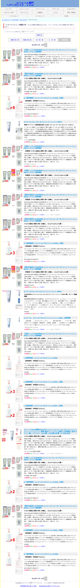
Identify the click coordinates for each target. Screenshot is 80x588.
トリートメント (40, 9)
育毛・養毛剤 (71, 12)
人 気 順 (52, 40)
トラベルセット (14, 16)
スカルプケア (71, 9)
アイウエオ (15, 20)
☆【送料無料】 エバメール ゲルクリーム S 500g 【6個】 (44, 98)
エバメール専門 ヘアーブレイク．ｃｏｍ (20, 4)
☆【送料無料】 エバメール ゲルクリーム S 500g (41, 554)
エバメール (23, 20)
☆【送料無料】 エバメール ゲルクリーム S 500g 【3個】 (44, 243)
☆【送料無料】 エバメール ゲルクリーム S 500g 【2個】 (44, 482)
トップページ (6, 20)
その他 (66, 16)
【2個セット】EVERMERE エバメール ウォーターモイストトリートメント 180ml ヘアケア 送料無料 (50, 50)
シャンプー (8, 9)
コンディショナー (24, 9)
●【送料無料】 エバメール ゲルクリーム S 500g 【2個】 (43, 405)
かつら (56, 12)
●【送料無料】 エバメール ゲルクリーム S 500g (41, 358)
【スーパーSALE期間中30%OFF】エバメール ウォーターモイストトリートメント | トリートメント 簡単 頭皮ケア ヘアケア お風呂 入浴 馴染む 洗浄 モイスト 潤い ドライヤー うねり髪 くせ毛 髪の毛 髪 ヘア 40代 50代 (50, 431)
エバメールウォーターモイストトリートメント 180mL (43, 291)
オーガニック (40, 16)
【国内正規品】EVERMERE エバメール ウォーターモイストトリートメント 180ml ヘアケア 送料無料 (50, 74)
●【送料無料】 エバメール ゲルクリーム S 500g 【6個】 (43, 530)
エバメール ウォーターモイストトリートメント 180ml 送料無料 (47, 318)
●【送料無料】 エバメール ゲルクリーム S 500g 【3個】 (43, 382)
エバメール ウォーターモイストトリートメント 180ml (43, 122)
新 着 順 (39, 40)
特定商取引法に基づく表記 (28, 586)
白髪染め (40, 12)
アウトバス (55, 9)
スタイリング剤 (8, 12)
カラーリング (24, 12)
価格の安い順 (15, 40)
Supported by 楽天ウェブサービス (49, 586)
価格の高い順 (27, 40)
